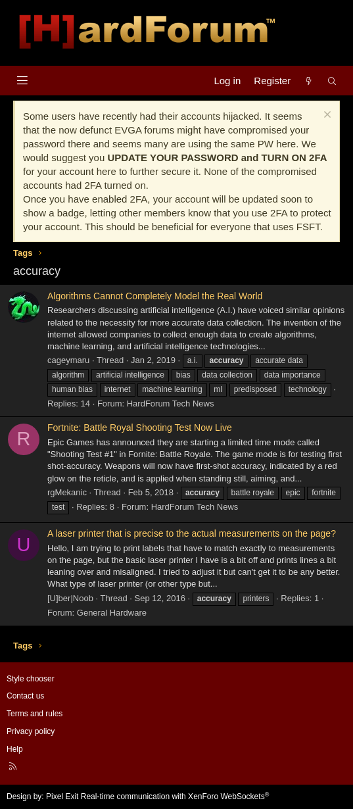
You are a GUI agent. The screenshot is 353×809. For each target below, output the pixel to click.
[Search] (332, 80)
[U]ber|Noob (70, 598)
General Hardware (112, 613)
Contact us (25, 695)
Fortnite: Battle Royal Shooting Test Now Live (139, 427)
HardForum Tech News (170, 403)
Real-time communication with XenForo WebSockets (175, 796)
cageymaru (68, 360)
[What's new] (308, 80)
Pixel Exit (62, 796)
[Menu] (22, 80)
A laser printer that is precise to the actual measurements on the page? (191, 533)
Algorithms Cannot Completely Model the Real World (154, 296)
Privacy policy (31, 731)
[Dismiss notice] (325, 116)
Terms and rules (34, 713)
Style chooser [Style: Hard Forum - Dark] (31, 678)
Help (15, 749)
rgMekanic (67, 492)
